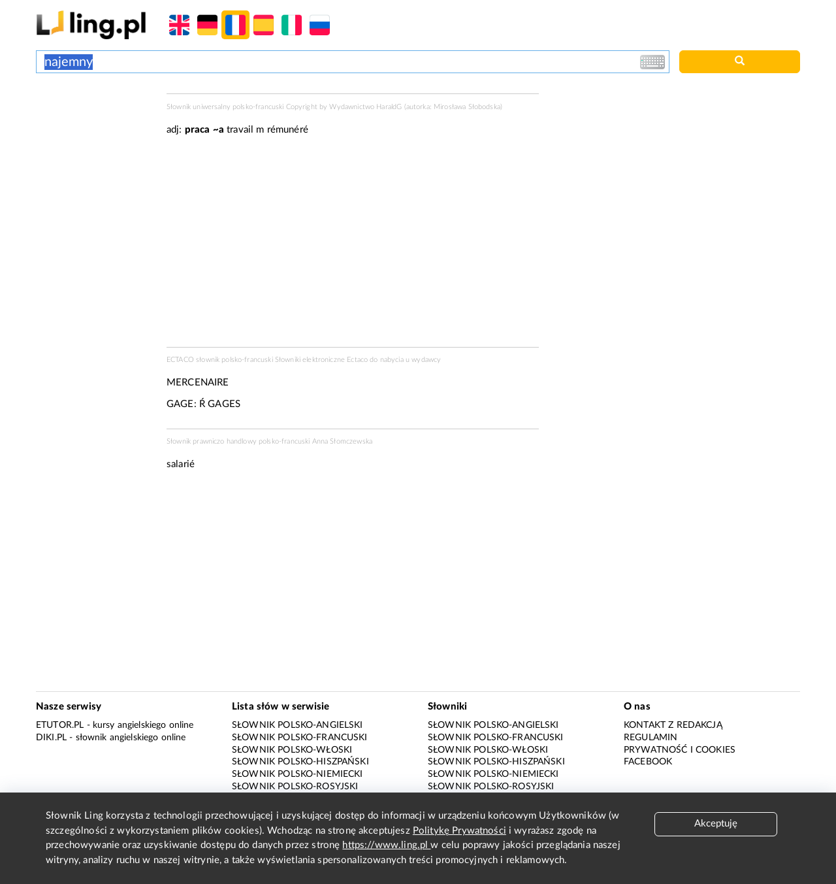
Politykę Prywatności (459, 831)
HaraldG (389, 106)
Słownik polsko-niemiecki (297, 774)
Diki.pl (51, 737)
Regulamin (650, 737)
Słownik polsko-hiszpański (300, 761)
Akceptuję (715, 823)
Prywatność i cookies (679, 750)
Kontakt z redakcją (673, 725)
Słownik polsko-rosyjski (295, 786)
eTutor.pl (60, 725)
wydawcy (426, 359)
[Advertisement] (94, 142)
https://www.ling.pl (386, 845)
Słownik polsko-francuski (300, 737)
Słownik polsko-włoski (292, 750)
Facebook (648, 761)
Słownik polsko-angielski (297, 725)
